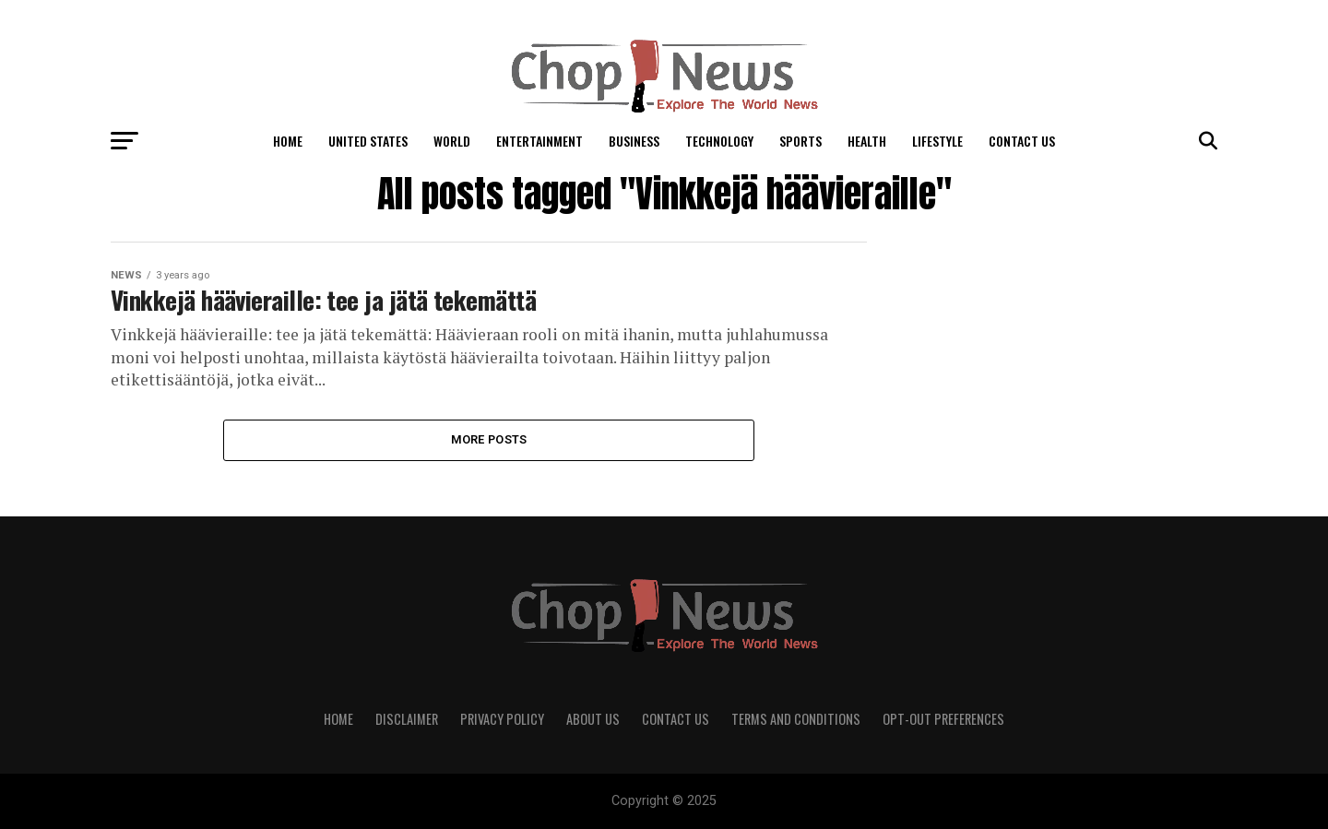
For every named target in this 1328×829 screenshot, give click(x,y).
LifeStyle (937, 140)
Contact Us (1022, 140)
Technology (719, 140)
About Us (593, 718)
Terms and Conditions (795, 718)
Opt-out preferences (943, 718)
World (451, 140)
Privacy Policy (502, 718)
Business (634, 140)
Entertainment (539, 140)
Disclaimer (406, 718)
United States (368, 140)
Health (867, 140)
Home (287, 140)
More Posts (489, 439)
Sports (800, 140)
